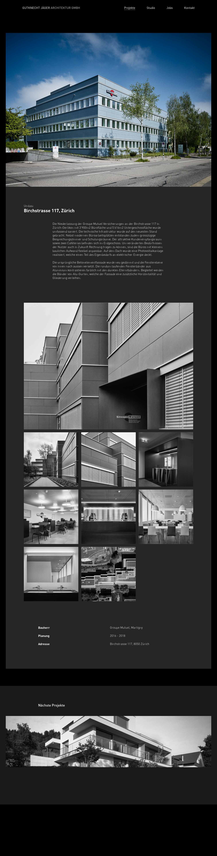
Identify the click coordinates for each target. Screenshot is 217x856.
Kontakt (189, 8)
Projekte (129, 8)
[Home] (53, 8)
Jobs (169, 8)
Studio (151, 8)
